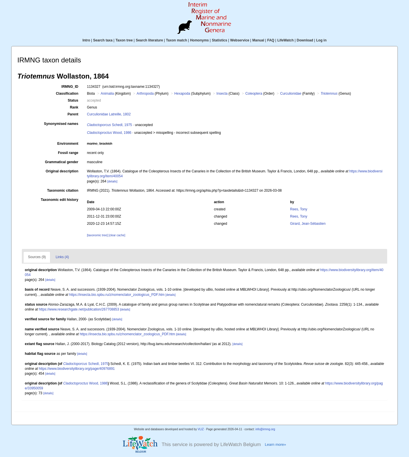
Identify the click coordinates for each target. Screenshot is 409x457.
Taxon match (176, 40)
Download (305, 40)
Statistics (219, 40)
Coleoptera (253, 94)
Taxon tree (124, 40)
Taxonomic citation (62, 190)
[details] (112, 181)
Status (73, 100)
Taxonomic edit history (59, 200)
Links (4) (62, 257)
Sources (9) (37, 257)
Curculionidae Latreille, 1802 (109, 114)
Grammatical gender (61, 162)
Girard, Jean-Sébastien (307, 224)
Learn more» (275, 444)
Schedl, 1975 (109, 125)
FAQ (270, 40)
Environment (67, 144)
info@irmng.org (265, 429)
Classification (67, 94)
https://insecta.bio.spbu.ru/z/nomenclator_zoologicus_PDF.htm (117, 295)
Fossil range (68, 153)
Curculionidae (290, 94)
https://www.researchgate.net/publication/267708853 (79, 309)
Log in (321, 40)
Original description (62, 171)
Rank (74, 107)
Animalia (107, 94)
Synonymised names (61, 124)
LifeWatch (285, 40)
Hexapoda (182, 94)
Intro (86, 40)
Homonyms (199, 40)
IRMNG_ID (70, 87)
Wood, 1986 (109, 133)
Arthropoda (145, 94)
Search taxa (102, 40)
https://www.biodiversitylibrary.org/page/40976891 (77, 369)
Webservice (239, 40)
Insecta (222, 94)
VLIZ (201, 429)
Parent (73, 114)
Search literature (149, 40)
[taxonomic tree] (97, 235)
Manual (258, 40)
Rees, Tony (298, 209)
